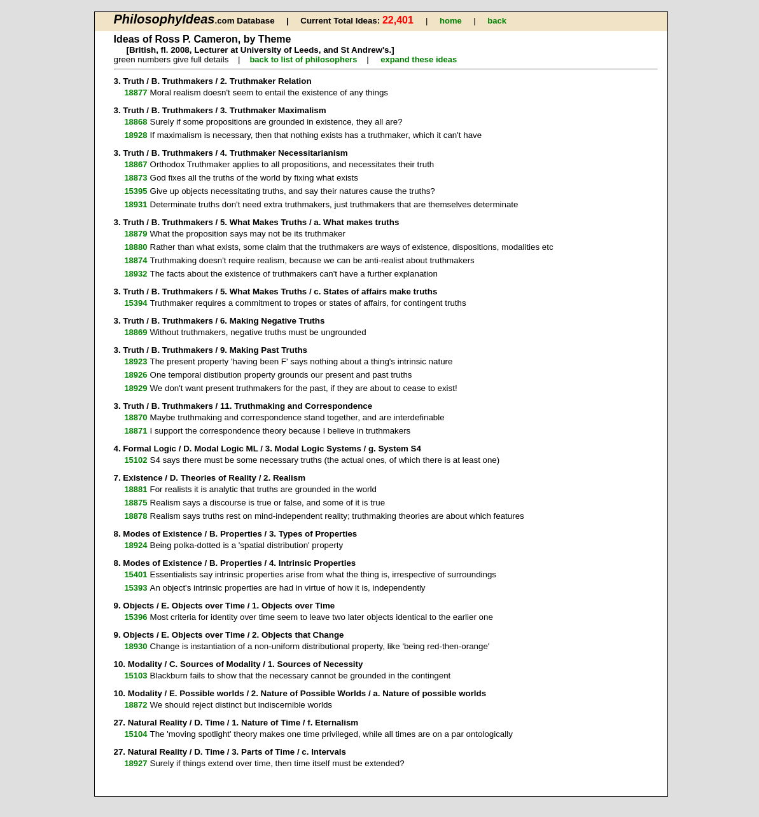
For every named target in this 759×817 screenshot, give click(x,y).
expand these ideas (418, 59)
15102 (135, 460)
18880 (135, 247)
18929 (135, 388)
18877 (135, 92)
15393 (135, 588)
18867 (135, 164)
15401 (135, 574)
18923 (135, 361)
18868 (135, 122)
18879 (135, 233)
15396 (135, 617)
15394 (135, 303)
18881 (135, 489)
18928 (135, 135)
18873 (135, 177)
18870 (135, 417)
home (451, 20)
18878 (135, 516)
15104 (135, 734)
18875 (135, 502)
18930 (135, 646)
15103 (135, 675)
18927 (135, 763)
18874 (135, 260)
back (496, 20)
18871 (135, 431)
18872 (135, 705)
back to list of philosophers (303, 59)
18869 (135, 332)
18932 (135, 273)
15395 (135, 191)
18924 (135, 545)
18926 (135, 375)
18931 (135, 204)
